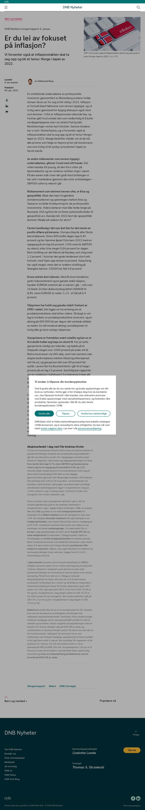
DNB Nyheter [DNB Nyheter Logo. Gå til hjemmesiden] (72, 7)
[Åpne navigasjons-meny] (6, 7)
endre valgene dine (51, 428)
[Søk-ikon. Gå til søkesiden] (138, 7)
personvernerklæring (89, 428)
